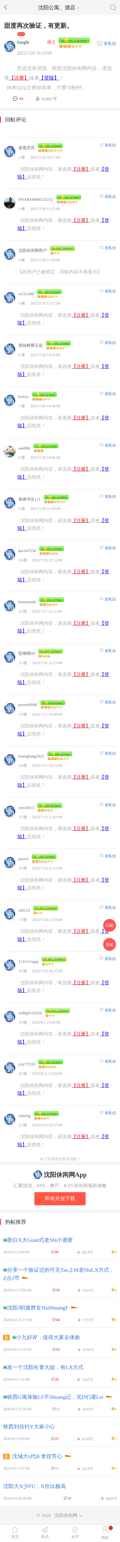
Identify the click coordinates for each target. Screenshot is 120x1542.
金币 (75, 1537)
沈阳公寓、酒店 (58, 7)
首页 (15, 1537)
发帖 (110, 944)
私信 (45, 1537)
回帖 (110, 925)
